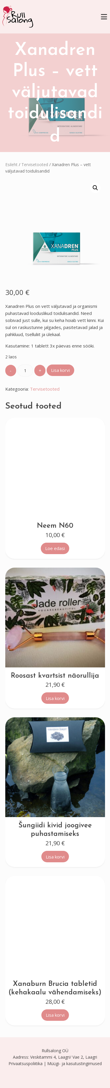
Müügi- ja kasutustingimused (74, 1063)
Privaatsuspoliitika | (27, 1063)
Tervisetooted (34, 164)
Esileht (11, 164)
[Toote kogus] (25, 371)
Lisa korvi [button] (55, 698)
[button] (95, 188)
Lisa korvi (60, 370)
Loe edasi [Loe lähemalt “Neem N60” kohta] (55, 548)
